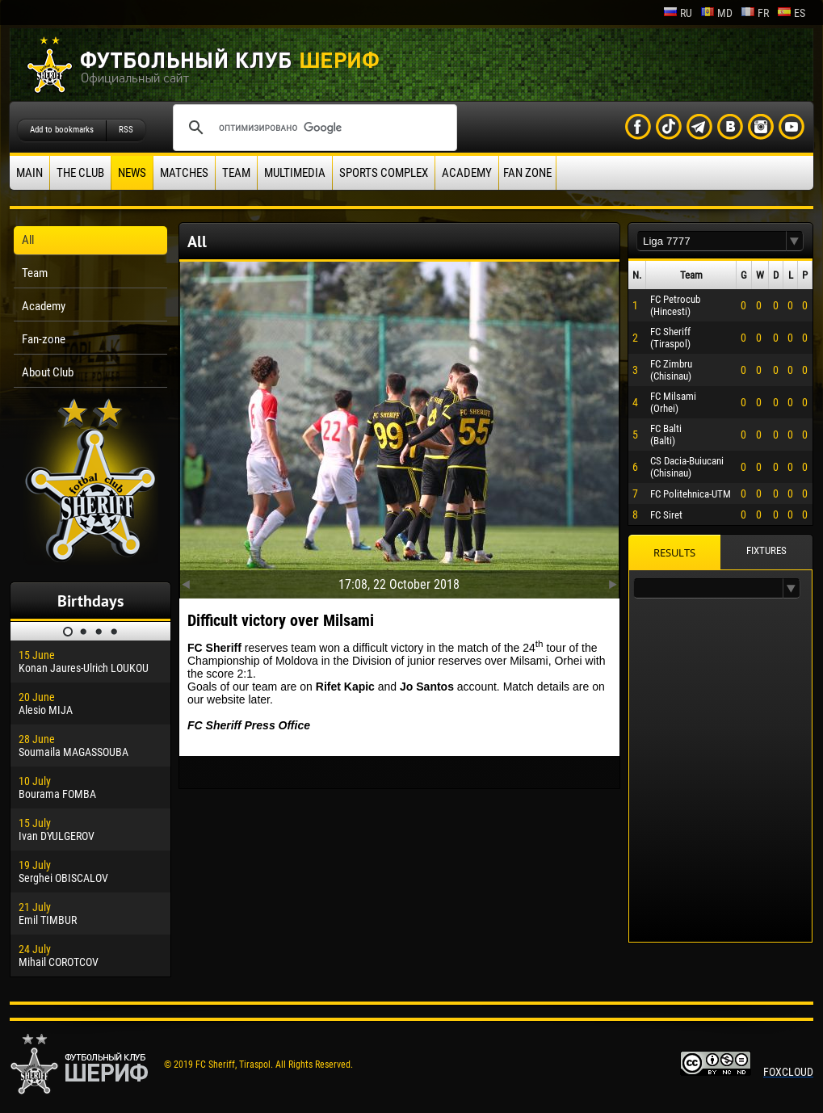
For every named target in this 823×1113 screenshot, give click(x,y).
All (28, 240)
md (716, 12)
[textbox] (711, 241)
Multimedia (294, 173)
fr (755, 12)
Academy (467, 173)
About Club (47, 372)
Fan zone (527, 173)
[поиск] (312, 127)
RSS (126, 129)
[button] (795, 241)
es (791, 12)
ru (677, 12)
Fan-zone (43, 339)
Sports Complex (383, 173)
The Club (80, 173)
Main (29, 173)
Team (236, 173)
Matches (184, 173)
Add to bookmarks (62, 129)
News (132, 173)
